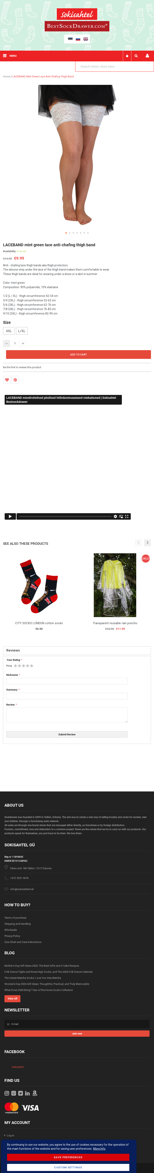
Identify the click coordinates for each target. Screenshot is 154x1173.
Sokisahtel (18, 1066)
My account (147, 56)
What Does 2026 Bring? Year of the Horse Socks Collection (38, 990)
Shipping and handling (17, 923)
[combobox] (114, 66)
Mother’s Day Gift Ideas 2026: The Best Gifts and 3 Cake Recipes (41, 965)
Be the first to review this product (22, 367)
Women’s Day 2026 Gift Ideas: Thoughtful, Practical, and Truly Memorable (46, 983)
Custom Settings (68, 1167)
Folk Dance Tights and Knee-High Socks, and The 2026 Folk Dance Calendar (48, 971)
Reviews (13, 650)
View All (12, 998)
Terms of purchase (15, 917)
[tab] (77, 650)
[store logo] (77, 14)
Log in (10, 1135)
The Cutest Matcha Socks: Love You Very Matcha (32, 977)
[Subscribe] (76, 1033)
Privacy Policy (12, 935)
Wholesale (10, 929)
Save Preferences (68, 1157)
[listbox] (77, 331)
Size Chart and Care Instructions (22, 942)
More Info (99, 1148)
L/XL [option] (21, 331)
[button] (66, 233)
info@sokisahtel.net (22, 889)
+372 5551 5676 (19, 878)
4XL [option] (9, 331)
